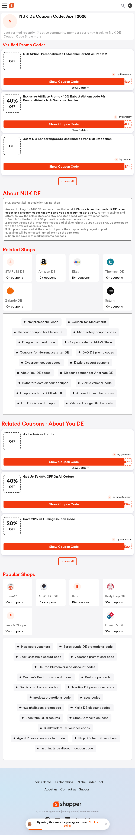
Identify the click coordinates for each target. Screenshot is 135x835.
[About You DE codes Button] (34, 372)
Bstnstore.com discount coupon (45, 383)
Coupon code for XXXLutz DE (41, 393)
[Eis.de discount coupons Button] (90, 362)
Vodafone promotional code (94, 656)
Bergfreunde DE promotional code (88, 646)
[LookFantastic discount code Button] (39, 657)
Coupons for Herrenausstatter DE (44, 352)
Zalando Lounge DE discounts (91, 403)
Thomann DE (114, 271)
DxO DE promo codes (98, 352)
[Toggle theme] (130, 5)
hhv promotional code (42, 322)
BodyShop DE (115, 596)
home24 (11, 596)
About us (50, 789)
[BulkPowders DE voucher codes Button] (65, 728)
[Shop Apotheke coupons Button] (89, 718)
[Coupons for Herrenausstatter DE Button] (43, 352)
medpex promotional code (52, 697)
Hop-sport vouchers (35, 646)
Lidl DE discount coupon (38, 403)
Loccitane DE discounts (42, 717)
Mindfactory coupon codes (96, 332)
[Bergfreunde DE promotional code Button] (86, 646)
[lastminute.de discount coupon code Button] (65, 748)
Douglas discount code (38, 342)
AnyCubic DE (48, 596)
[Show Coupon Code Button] (64, 81)
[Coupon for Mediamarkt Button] (87, 322)
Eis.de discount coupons (91, 362)
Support (85, 789)
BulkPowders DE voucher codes (67, 728)
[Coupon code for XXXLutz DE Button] (40, 393)
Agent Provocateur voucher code (41, 738)
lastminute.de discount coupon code (67, 748)
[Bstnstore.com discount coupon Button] (43, 383)
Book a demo (41, 782)
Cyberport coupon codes (42, 362)
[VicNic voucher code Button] (95, 383)
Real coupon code (98, 677)
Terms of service (89, 811)
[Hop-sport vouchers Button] (34, 646)
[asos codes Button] (90, 697)
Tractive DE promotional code (92, 687)
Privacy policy (70, 811)
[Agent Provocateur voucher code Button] (39, 738)
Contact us (68, 789)
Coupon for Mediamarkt (89, 322)
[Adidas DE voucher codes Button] (93, 393)
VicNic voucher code (97, 383)
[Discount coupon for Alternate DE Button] (87, 372)
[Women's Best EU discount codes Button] (46, 677)
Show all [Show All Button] (68, 181)
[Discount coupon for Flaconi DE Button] (39, 332)
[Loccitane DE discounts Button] (41, 718)
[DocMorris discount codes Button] (37, 687)
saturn (110, 300)
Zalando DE (13, 300)
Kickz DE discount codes (92, 707)
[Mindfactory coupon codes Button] (95, 332)
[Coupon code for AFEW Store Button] (88, 342)
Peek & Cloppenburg (19, 625)
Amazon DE (46, 271)
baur (75, 596)
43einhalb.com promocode (42, 707)
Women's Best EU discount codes (47, 677)
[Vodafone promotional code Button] (93, 657)
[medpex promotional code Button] (50, 697)
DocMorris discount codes (39, 687)
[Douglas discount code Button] (37, 342)
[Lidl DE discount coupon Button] (37, 403)
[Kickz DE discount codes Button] (91, 707)
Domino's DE (114, 625)
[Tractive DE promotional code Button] (91, 687)
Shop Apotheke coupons (90, 717)
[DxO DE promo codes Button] (96, 352)
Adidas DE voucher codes (95, 393)
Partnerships (64, 782)
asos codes (92, 697)
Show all (68, 561)
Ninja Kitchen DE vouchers (97, 738)
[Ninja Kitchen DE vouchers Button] (96, 738)
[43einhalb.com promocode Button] (40, 707)
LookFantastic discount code (40, 656)
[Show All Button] (67, 561)
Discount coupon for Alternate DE (88, 372)
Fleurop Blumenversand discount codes (66, 667)
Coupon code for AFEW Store (90, 342)
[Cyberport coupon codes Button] (41, 362)
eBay (75, 271)
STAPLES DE (14, 271)
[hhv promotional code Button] (41, 322)
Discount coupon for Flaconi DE (41, 332)
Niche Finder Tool (90, 782)
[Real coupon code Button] (96, 677)
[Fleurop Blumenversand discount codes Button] (65, 667)
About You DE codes (35, 372)
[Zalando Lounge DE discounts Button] (90, 403)
